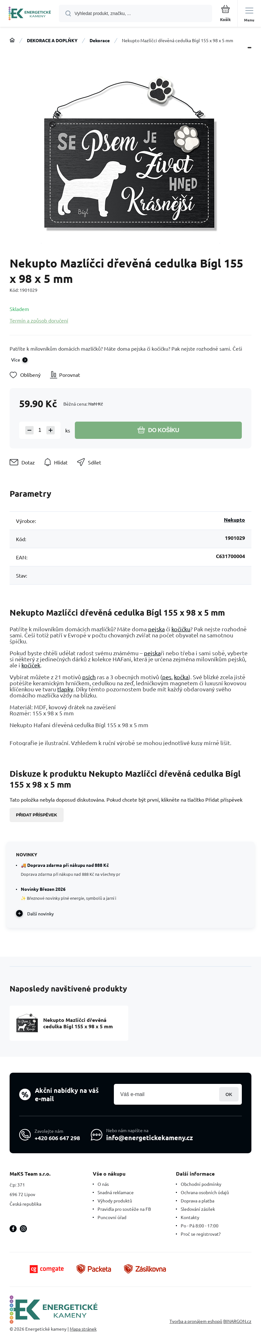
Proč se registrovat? (201, 1234)
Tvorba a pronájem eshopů (196, 1321)
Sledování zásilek (198, 1209)
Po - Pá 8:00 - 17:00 (199, 1225)
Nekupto (234, 519)
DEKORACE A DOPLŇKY (52, 40)
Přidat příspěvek (36, 815)
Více (15, 359)
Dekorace (100, 40)
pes (166, 676)
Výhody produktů (115, 1200)
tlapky (65, 689)
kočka (181, 676)
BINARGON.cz (237, 1321)
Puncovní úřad (112, 1217)
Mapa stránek (83, 1329)
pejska (156, 629)
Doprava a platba (197, 1200)
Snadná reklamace (116, 1192)
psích (89, 676)
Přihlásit (229, 1094)
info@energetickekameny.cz (149, 1137)
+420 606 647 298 (57, 1137)
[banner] (30, 14)
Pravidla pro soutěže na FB (124, 1209)
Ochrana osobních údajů (205, 1192)
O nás (103, 1184)
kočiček (30, 665)
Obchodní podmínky (201, 1184)
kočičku (180, 629)
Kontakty (190, 1217)
